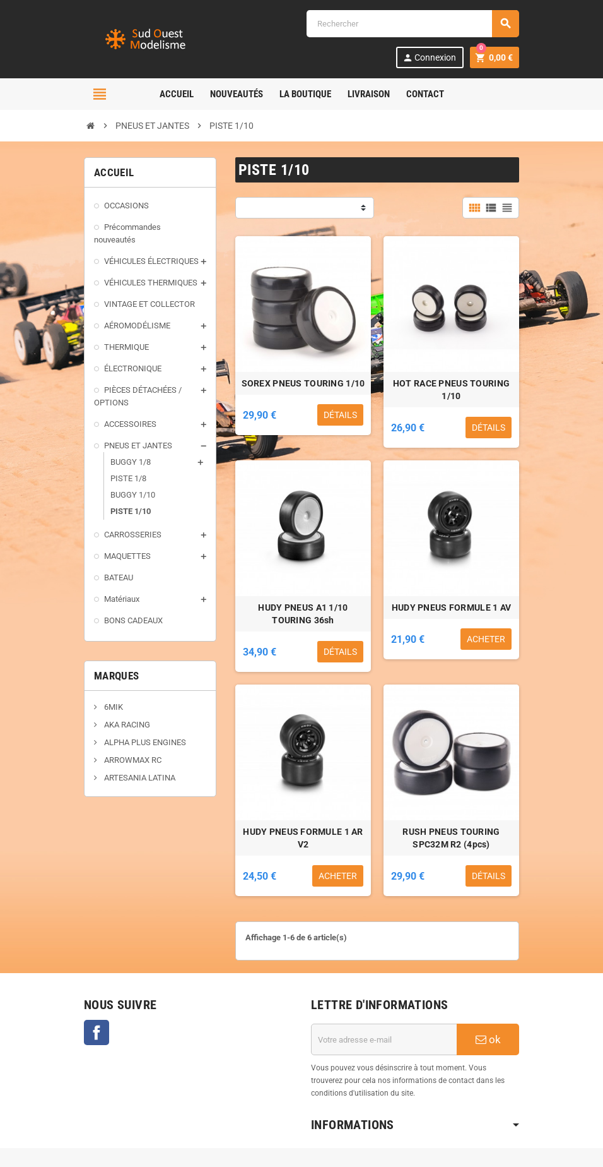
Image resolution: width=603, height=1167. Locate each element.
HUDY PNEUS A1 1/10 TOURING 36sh (303, 613)
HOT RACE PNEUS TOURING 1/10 (451, 389)
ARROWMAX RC (131, 760)
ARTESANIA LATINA (138, 777)
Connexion (429, 57)
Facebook (96, 1032)
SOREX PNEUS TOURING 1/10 (303, 383)
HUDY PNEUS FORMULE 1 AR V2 (303, 838)
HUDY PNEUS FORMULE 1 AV (451, 607)
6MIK (112, 707)
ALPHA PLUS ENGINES (144, 742)
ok (488, 1039)
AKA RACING (126, 724)
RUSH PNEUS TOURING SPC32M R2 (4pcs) (451, 838)
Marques (116, 675)
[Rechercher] (412, 23)
